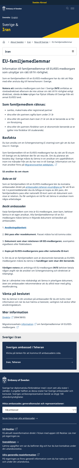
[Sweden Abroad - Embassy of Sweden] (14, 8)
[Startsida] (4, 42)
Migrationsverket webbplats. (39, 164)
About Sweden (17, 42)
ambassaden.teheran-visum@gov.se (43, 187)
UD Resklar (8, 429)
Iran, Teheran (13, 362)
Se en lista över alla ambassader (18, 418)
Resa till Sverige (41, 42)
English (14, 17)
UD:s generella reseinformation (19, 454)
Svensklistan (9, 441)
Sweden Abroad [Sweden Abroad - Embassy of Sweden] (40, 2)
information (27, 324)
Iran (29, 42)
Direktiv (6, 317)
